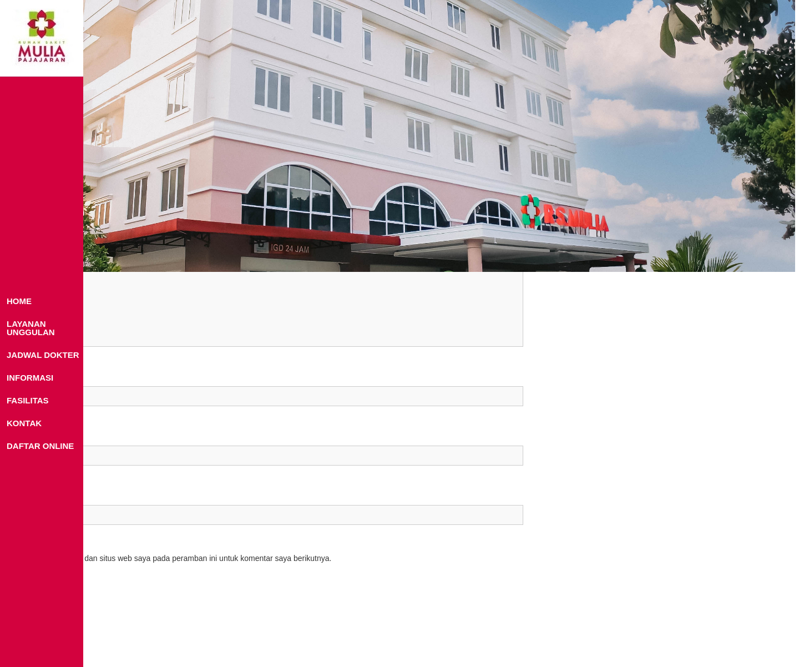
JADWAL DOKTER (43, 355)
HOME (19, 301)
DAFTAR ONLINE (40, 446)
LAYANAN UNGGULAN (31, 328)
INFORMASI (30, 377)
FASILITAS (28, 400)
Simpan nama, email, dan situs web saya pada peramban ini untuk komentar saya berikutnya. (170, 558)
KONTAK (24, 423)
